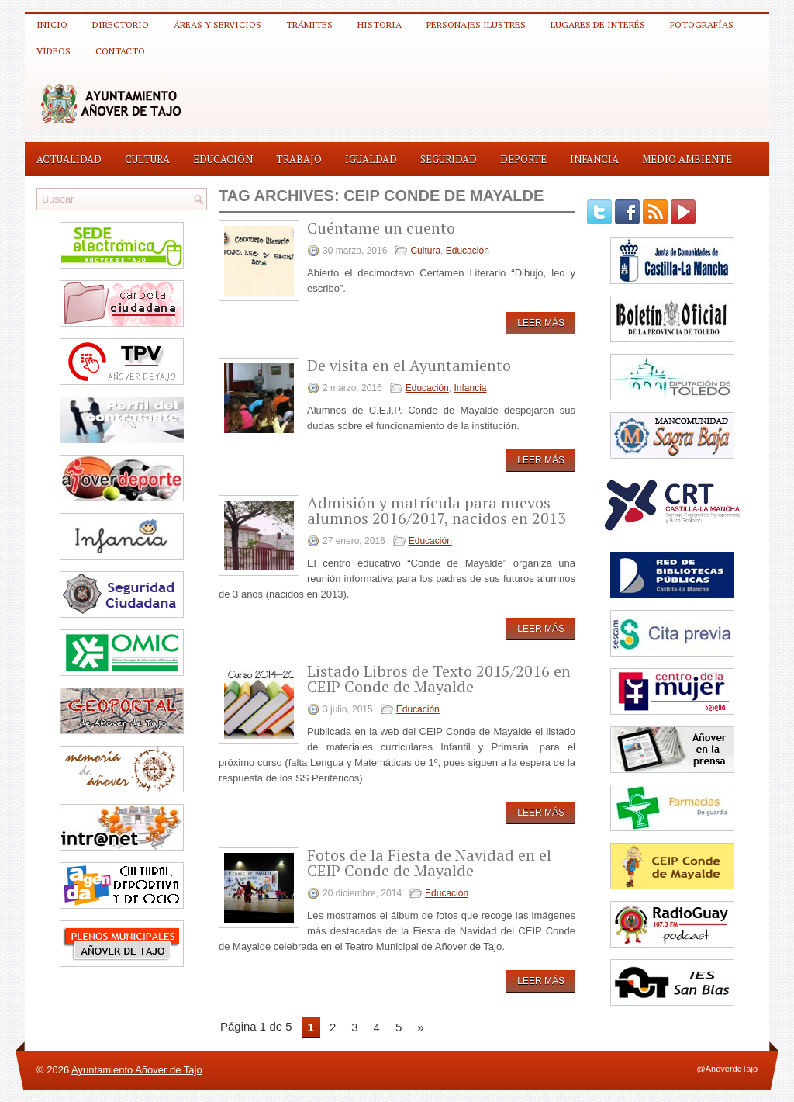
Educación (223, 159)
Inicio (51, 24)
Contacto (120, 51)
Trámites (309, 24)
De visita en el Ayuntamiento (409, 365)
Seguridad (448, 159)
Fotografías (702, 24)
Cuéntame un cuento (381, 227)
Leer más (540, 322)
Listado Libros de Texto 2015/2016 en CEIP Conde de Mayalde (439, 678)
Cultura (147, 159)
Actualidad (69, 159)
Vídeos (53, 51)
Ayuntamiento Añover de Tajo (136, 1070)
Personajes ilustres (476, 24)
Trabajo (299, 159)
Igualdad (371, 159)
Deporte (523, 159)
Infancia (594, 159)
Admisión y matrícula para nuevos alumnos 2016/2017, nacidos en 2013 (436, 510)
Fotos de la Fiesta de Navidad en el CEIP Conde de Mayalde (429, 862)
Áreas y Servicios (217, 24)
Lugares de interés (598, 24)
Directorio (120, 24)
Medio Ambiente (687, 159)
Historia (379, 24)
